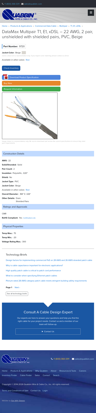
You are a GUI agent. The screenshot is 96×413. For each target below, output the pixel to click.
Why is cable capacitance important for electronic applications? (34, 265)
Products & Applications (21, 25)
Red (27, 59)
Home (4, 25)
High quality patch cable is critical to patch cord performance (33, 270)
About (53, 370)
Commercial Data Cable (45, 25)
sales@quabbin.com (33, 3)
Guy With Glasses (18, 400)
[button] (31, 77)
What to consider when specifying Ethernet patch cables (31, 275)
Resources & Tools (67, 370)
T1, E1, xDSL (75, 25)
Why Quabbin (41, 370)
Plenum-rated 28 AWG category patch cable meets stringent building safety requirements (46, 280)
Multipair (63, 25)
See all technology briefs (17, 293)
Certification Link (29, 218)
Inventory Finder (9, 375)
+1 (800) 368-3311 (12, 3)
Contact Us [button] (49, 331)
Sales (37, 375)
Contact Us (35, 390)
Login (45, 390)
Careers (82, 370)
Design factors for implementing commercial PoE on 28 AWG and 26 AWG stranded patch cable (49, 260)
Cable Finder (26, 375)
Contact (46, 375)
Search (56, 375)
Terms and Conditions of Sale (15, 390)
